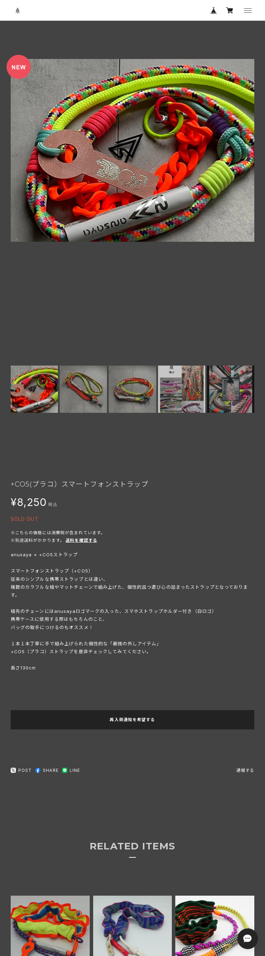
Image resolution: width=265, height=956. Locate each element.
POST (21, 770)
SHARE (47, 770)
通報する (245, 770)
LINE (71, 770)
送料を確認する (81, 540)
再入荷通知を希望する (132, 719)
